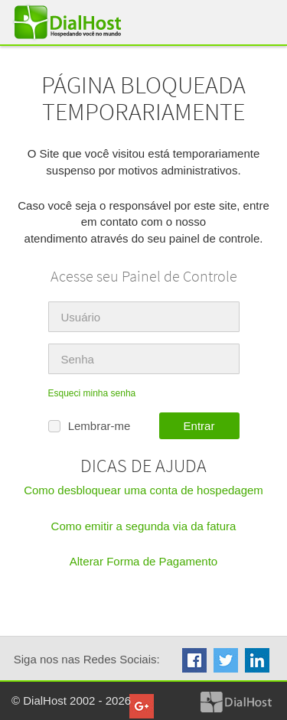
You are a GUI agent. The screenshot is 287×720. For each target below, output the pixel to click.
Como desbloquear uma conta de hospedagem (143, 490)
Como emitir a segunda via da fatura (143, 526)
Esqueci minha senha (92, 393)
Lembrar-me (89, 426)
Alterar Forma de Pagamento (143, 561)
